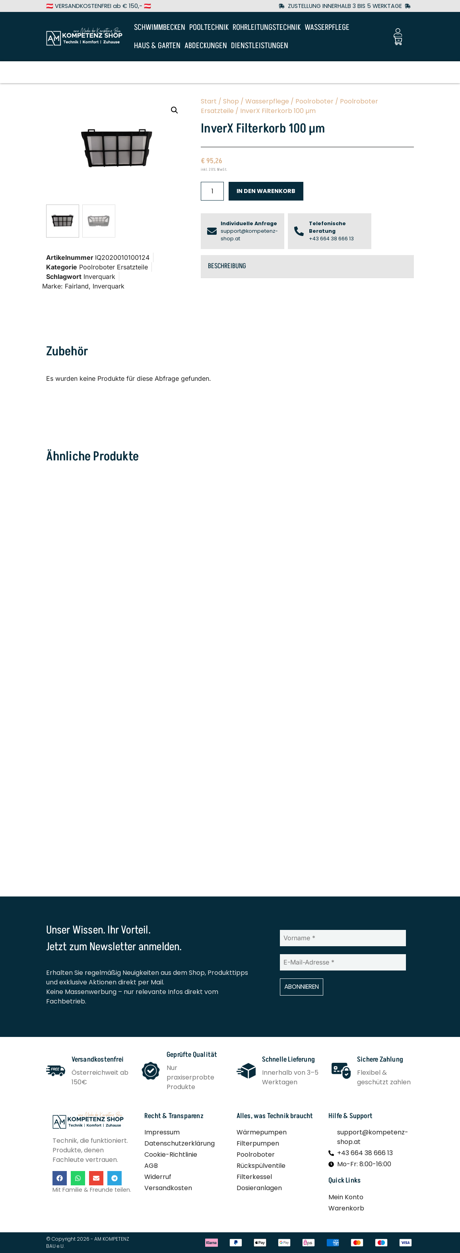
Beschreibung (227, 266)
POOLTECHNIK (209, 27)
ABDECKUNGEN (205, 45)
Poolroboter (314, 101)
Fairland (77, 287)
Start (209, 101)
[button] (174, 110)
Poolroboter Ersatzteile (113, 268)
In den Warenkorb (266, 191)
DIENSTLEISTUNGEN (259, 45)
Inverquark (99, 277)
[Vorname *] (343, 939)
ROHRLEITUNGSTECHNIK (267, 27)
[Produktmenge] (212, 191)
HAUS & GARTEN (157, 45)
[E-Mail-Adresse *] (343, 963)
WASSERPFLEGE (327, 27)
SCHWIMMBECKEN (159, 27)
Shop (231, 101)
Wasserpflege (267, 101)
